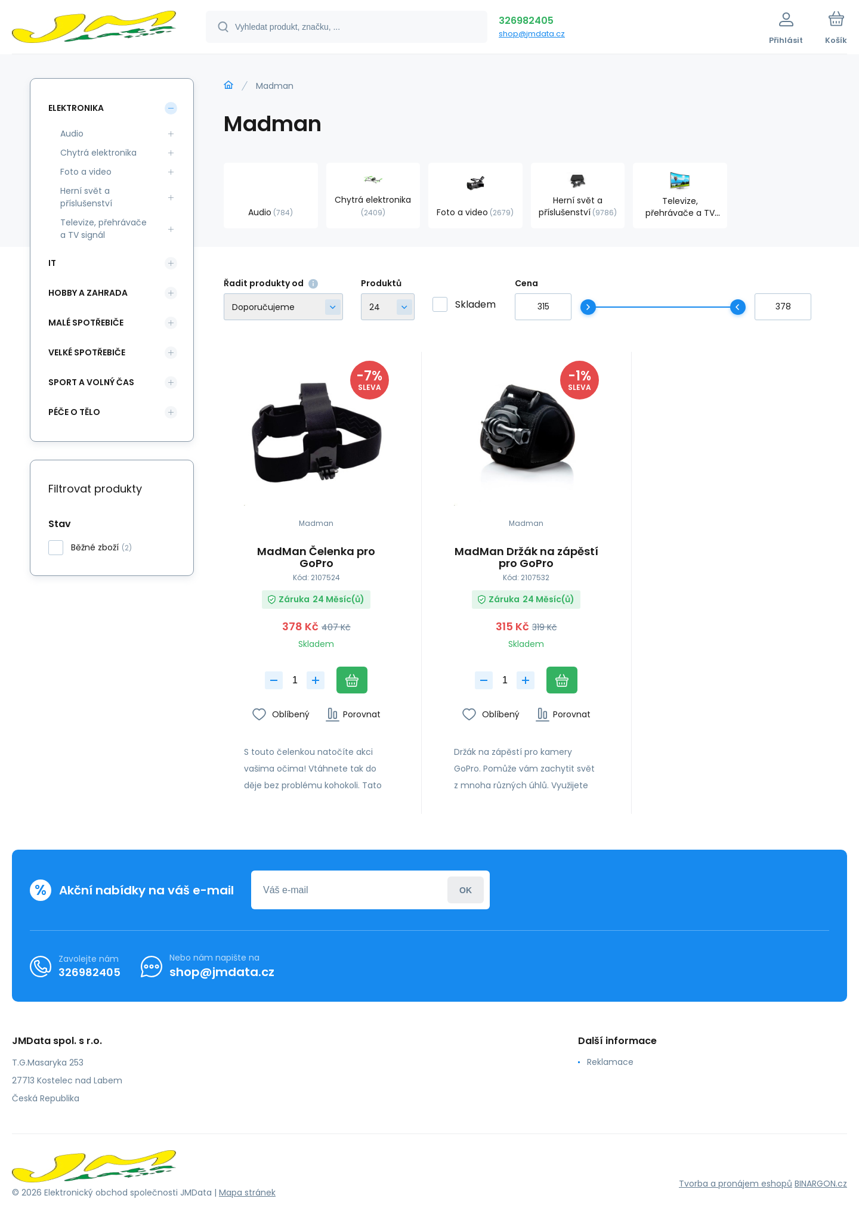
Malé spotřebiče (85, 323)
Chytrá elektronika (98, 153)
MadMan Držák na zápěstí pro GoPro (526, 557)
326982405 (526, 20)
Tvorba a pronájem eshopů (735, 1183)
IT (52, 263)
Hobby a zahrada (88, 293)
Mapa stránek (247, 1192)
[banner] (94, 29)
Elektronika (76, 108)
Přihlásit (465, 889)
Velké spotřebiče (86, 352)
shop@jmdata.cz (532, 33)
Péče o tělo (74, 412)
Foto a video (86, 172)
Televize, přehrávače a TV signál (103, 228)
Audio (72, 134)
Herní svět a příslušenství (86, 197)
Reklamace (610, 1062)
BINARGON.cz (821, 1183)
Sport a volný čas (91, 382)
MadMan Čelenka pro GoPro (316, 557)
